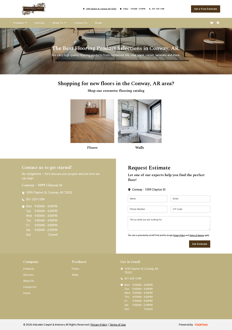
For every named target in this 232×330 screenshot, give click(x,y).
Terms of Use (117, 324)
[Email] (190, 198)
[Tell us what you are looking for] (169, 223)
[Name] (147, 198)
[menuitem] (20, 23)
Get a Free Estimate (205, 9)
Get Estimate (199, 244)
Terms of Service (196, 235)
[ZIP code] (190, 209)
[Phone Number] (147, 209)
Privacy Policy (179, 235)
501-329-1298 (158, 9)
